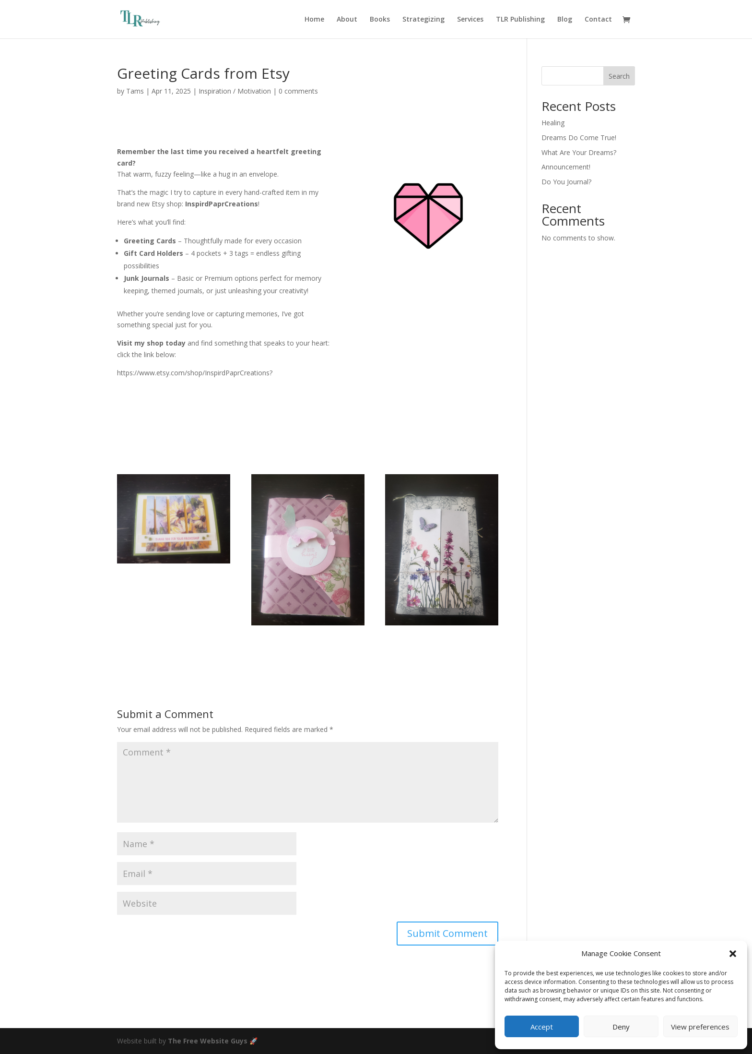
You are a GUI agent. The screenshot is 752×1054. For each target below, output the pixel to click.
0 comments (298, 91)
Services (470, 20)
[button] (733, 953)
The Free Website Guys (207, 1040)
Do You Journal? (566, 181)
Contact (598, 20)
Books (380, 20)
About (347, 20)
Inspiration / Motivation (235, 91)
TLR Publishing (520, 20)
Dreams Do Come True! (578, 137)
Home (314, 20)
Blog (564, 20)
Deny (621, 1026)
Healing (552, 122)
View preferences (700, 1026)
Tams (135, 91)
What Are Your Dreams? (578, 152)
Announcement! (565, 166)
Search (619, 76)
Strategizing (423, 20)
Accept (541, 1026)
